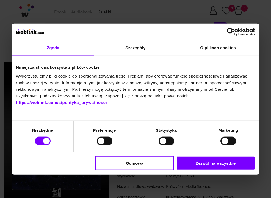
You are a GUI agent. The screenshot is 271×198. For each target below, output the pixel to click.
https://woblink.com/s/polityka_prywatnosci (61, 102)
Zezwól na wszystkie (216, 163)
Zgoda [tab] (53, 47)
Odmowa (134, 163)
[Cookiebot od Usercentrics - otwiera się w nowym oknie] (231, 32)
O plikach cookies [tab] (218, 47)
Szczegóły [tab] (135, 47)
